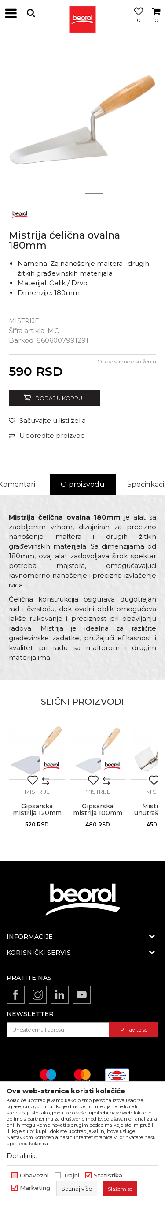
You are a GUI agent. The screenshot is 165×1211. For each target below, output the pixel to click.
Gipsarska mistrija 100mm (97, 809)
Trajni (71, 1175)
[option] (82, 120)
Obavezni (34, 1175)
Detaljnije (22, 1155)
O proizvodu (83, 484)
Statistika (108, 1175)
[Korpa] (156, 23)
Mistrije (24, 321)
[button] (31, 13)
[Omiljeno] (136, 23)
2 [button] (93, 193)
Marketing (35, 1188)
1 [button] (71, 193)
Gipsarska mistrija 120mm (37, 809)
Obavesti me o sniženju (126, 361)
